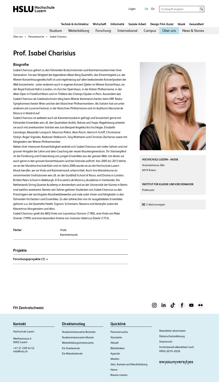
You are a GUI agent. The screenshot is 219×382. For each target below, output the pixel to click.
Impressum (165, 341)
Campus (150, 31)
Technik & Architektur (75, 24)
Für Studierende (71, 348)
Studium (55, 31)
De (146, 8)
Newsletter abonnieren (172, 330)
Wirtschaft (99, 24)
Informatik (117, 24)
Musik (181, 24)
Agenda (115, 353)
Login (132, 8)
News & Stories (193, 31)
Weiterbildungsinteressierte (78, 342)
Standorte (116, 337)
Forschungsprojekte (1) (30, 259)
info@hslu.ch (20, 351)
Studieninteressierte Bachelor (79, 331)
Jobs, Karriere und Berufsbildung (128, 364)
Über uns (169, 31)
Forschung (103, 31)
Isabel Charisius (58, 36)
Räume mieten (119, 374)
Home (113, 369)
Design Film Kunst (162, 24)
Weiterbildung (78, 31)
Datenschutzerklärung (172, 336)
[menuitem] (55, 30)
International (127, 31)
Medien (114, 358)
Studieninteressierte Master (78, 337)
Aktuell (114, 342)
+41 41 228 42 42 (23, 348)
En (153, 8)
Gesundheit (196, 24)
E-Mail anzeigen (155, 204)
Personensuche (36, 36)
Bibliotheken (117, 348)
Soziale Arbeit (137, 24)
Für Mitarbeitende (72, 353)
